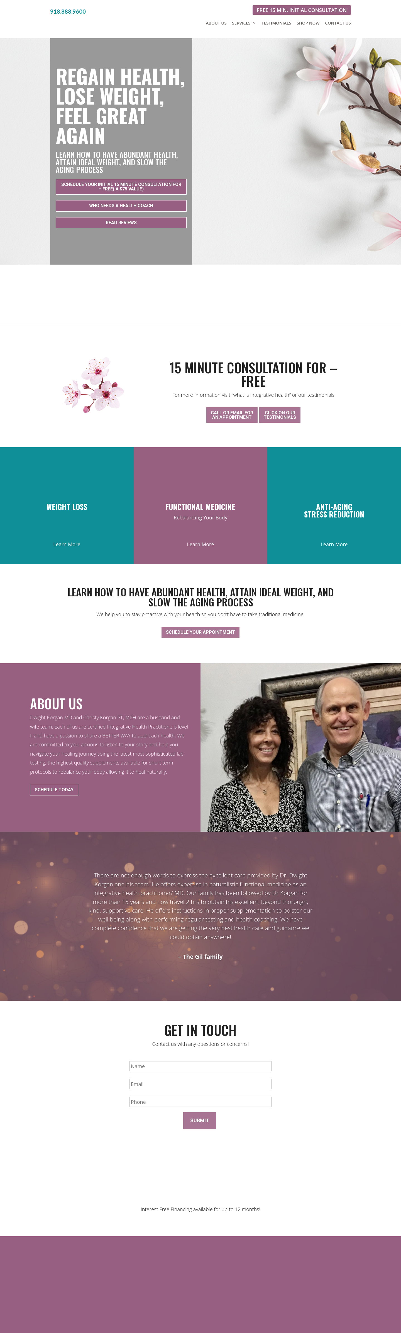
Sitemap (273, 1317)
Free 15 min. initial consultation (302, 10)
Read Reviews (121, 219)
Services (241, 23)
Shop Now (308, 23)
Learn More (66, 536)
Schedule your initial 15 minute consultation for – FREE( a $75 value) (121, 184)
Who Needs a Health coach (121, 202)
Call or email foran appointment (232, 409)
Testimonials (276, 23)
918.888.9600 (68, 11)
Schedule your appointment (200, 620)
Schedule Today (54, 772)
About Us (216, 23)
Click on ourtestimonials (280, 409)
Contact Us (338, 23)
